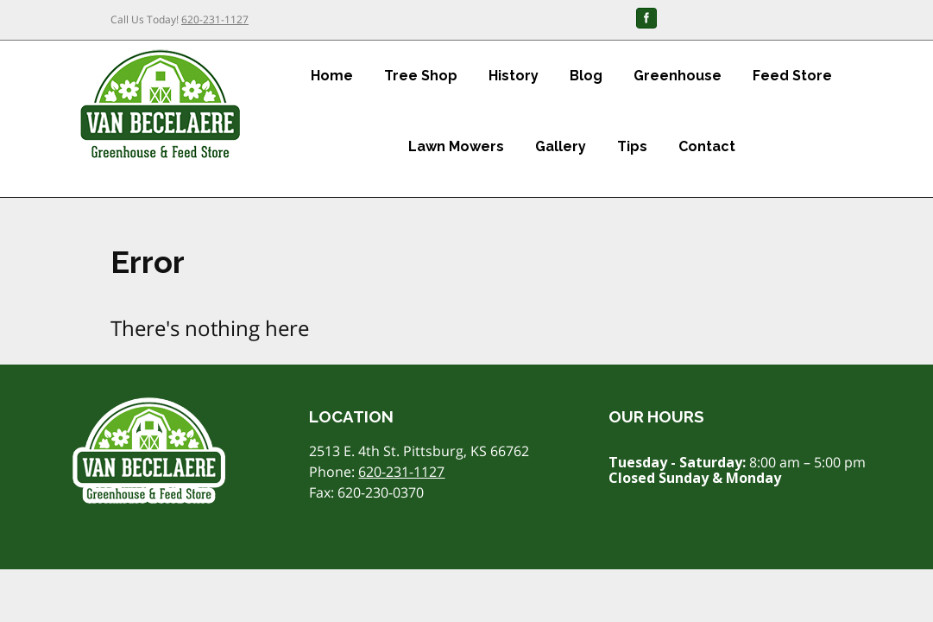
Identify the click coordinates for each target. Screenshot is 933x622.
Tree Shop (420, 75)
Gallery (560, 146)
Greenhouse (678, 75)
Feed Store (792, 75)
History (514, 75)
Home (332, 75)
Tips (632, 146)
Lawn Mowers (456, 146)
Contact (706, 146)
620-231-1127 (215, 19)
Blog (586, 75)
